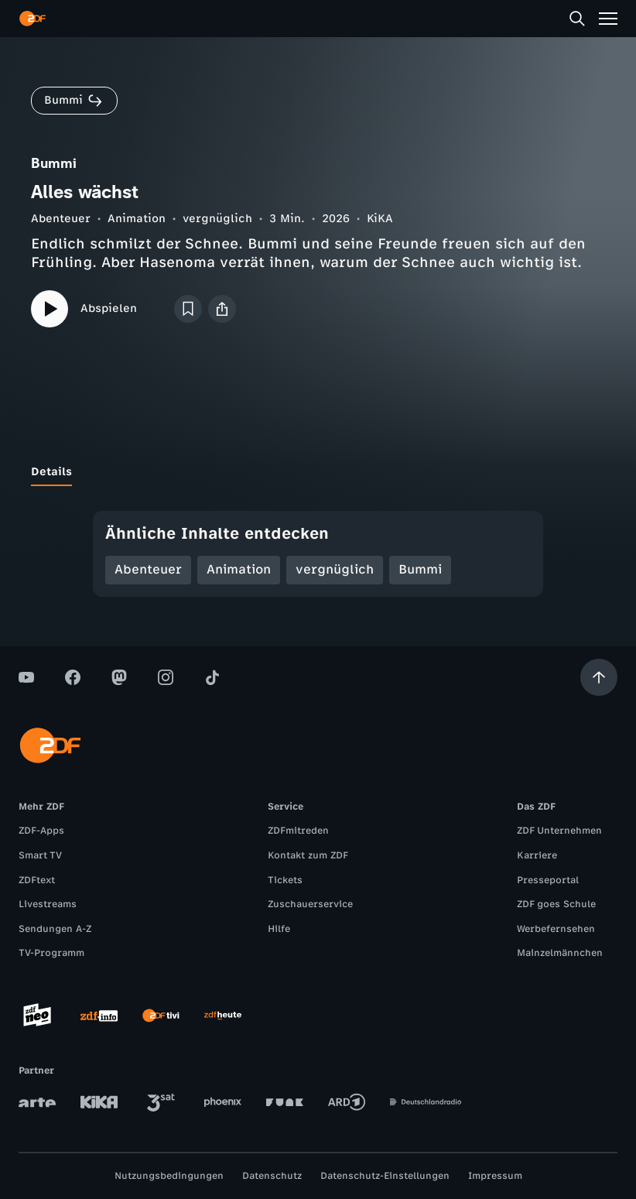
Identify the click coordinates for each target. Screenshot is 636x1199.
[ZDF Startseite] (32, 18)
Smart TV (40, 855)
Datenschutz (272, 1175)
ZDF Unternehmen (559, 830)
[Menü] (608, 18)
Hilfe (279, 928)
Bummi (420, 569)
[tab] (51, 472)
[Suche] (577, 18)
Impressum (495, 1175)
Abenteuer (61, 218)
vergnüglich (217, 218)
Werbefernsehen (556, 928)
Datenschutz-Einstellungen (385, 1175)
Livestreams (48, 904)
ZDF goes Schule (556, 904)
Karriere (537, 855)
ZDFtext (37, 880)
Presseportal (548, 880)
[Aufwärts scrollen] (598, 677)
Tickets (285, 880)
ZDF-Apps (41, 830)
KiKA (380, 218)
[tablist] (318, 472)
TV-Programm (51, 952)
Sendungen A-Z (55, 928)
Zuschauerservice (310, 904)
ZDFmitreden (298, 830)
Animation (137, 218)
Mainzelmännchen (560, 952)
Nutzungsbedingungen (169, 1175)
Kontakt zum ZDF (308, 855)
